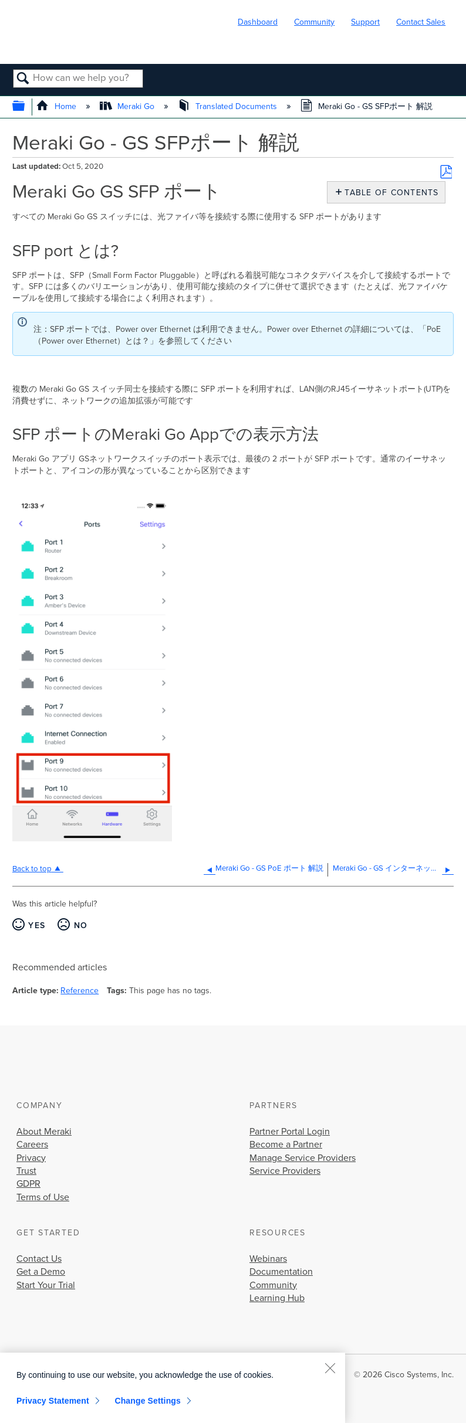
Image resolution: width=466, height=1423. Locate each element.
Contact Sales (420, 22)
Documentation (281, 1272)
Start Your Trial (45, 1285)
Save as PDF (446, 172)
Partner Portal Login (289, 1131)
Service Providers (284, 1171)
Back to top (32, 869)
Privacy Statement (52, 1400)
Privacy (31, 1158)
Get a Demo (40, 1272)
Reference (79, 991)
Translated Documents (228, 106)
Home (57, 106)
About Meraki (44, 1131)
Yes (36, 925)
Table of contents (389, 193)
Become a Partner (285, 1144)
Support (365, 22)
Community (314, 22)
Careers (32, 1144)
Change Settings (147, 1400)
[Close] (330, 1368)
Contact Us (39, 1259)
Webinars (268, 1259)
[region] (172, 1388)
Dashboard (258, 22)
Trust (26, 1171)
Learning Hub (277, 1298)
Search (23, 79)
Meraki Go (128, 106)
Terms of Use (42, 1197)
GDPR (28, 1184)
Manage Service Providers (302, 1158)
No (81, 925)
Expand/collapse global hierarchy (26, 107)
